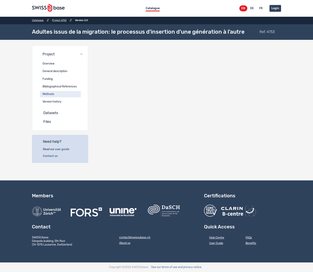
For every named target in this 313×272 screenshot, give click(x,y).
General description (55, 71)
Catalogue (153, 8)
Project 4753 (59, 20)
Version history (52, 101)
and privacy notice (189, 267)
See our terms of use (164, 267)
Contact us (52, 156)
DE (252, 8)
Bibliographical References (60, 86)
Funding (48, 79)
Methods (48, 94)
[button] (60, 54)
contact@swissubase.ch (132, 238)
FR (260, 8)
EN (243, 8)
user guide (64, 149)
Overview (48, 63)
